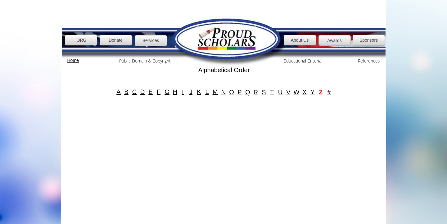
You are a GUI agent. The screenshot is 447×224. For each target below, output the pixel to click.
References (369, 61)
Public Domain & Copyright (145, 61)
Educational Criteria (302, 61)
